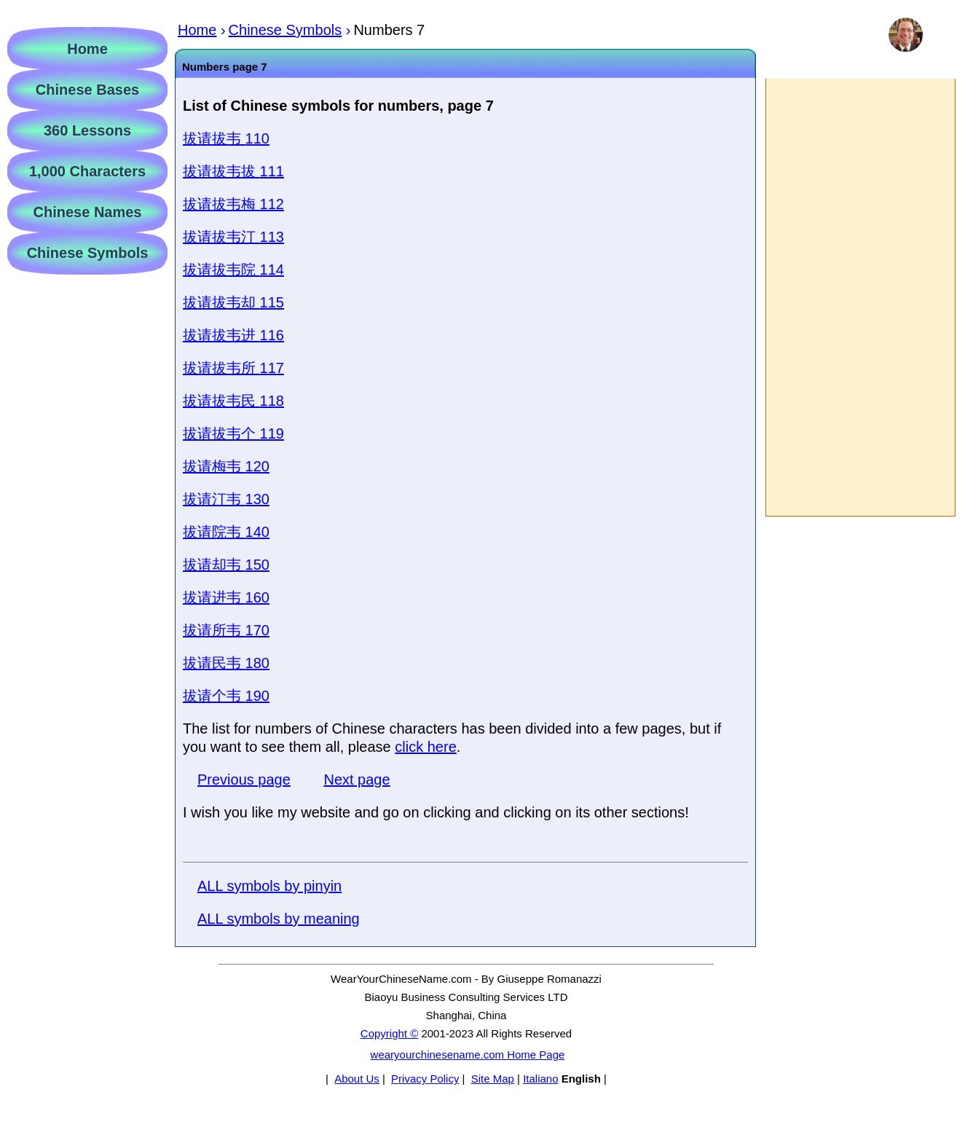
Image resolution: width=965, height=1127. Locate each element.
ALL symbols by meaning (278, 919)
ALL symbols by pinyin (269, 886)
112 (233, 204)
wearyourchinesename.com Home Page (468, 1054)
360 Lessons (87, 130)
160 (226, 597)
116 (233, 335)
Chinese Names (88, 212)
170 (226, 630)
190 (226, 696)
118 (233, 401)
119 (233, 433)
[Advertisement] (859, 297)
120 (226, 466)
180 (226, 663)
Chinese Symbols (88, 253)
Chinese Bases (87, 90)
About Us (356, 1078)
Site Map (492, 1078)
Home (87, 49)
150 (226, 565)
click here (425, 747)
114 (233, 270)
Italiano (540, 1078)
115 (233, 302)
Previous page (244, 779)
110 (226, 138)
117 (233, 368)
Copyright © (389, 1033)
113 (233, 237)
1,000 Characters (87, 171)
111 (233, 171)
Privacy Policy (425, 1078)
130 (226, 499)
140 (226, 532)
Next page (356, 779)
